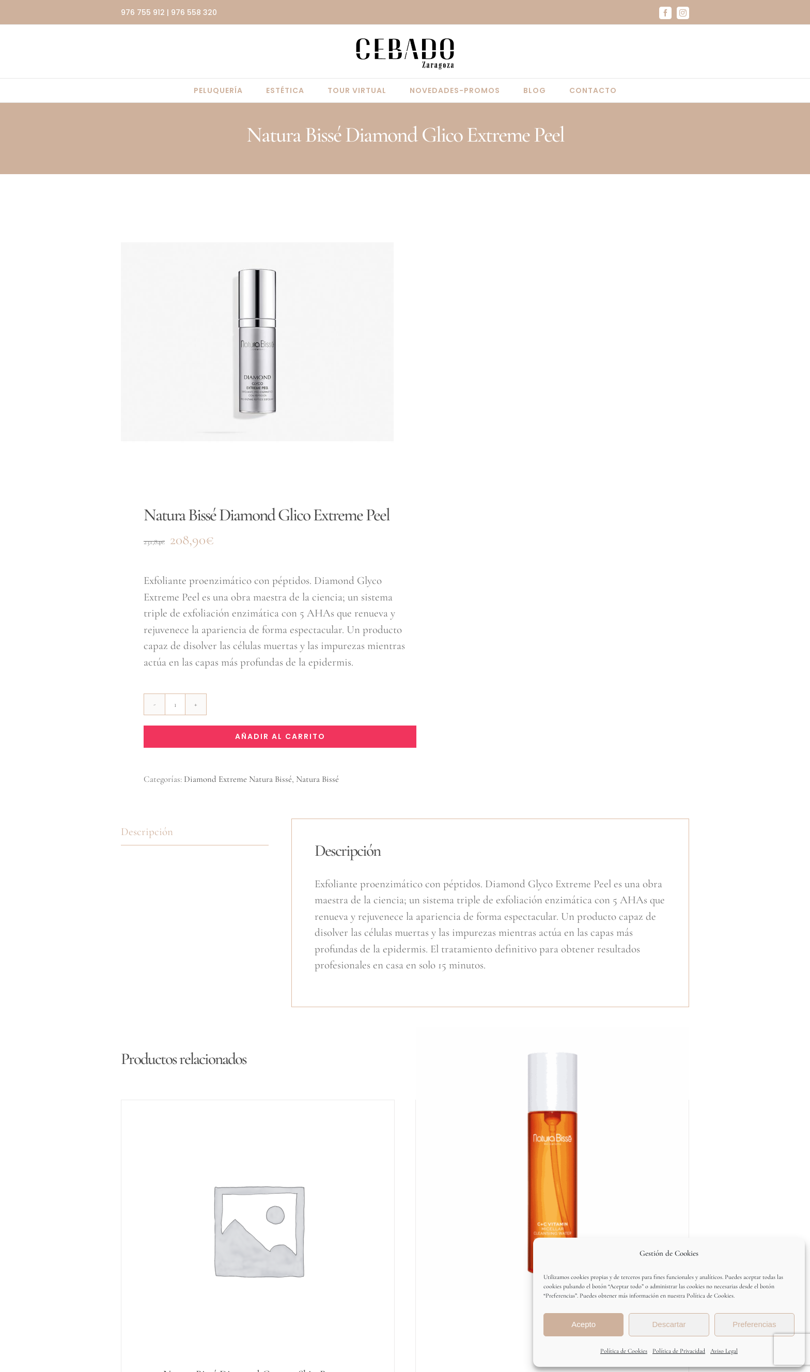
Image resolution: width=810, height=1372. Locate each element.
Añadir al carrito (280, 736)
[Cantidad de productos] (175, 704)
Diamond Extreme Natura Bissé (238, 779)
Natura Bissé (317, 779)
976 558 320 (194, 12)
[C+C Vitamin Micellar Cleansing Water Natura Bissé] (552, 1163)
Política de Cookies (623, 1350)
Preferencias (754, 1324)
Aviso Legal (724, 1350)
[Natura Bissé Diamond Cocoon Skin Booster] (257, 1229)
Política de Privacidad (678, 1350)
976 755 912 (143, 12)
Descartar (669, 1324)
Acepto (583, 1324)
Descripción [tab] (147, 831)
